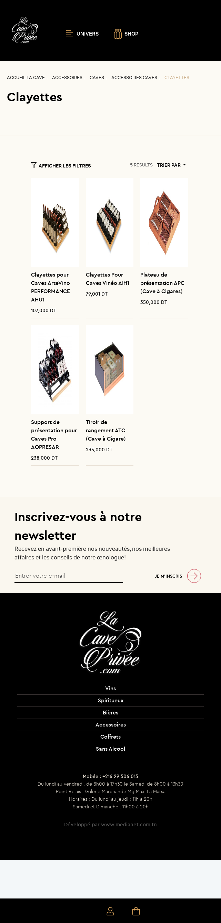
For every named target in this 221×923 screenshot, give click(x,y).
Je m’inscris (168, 576)
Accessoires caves (134, 77)
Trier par (169, 165)
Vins (110, 688)
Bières (110, 712)
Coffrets (110, 736)
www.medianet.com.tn (129, 824)
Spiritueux (110, 700)
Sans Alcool (110, 748)
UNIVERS (82, 33)
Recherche (85, 911)
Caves (97, 77)
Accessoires (67, 77)
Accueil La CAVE (26, 77)
